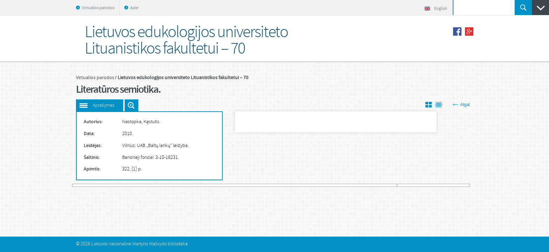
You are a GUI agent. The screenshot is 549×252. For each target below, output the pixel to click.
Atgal (461, 104)
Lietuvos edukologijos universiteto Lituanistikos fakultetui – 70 (183, 78)
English (436, 8)
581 (467, 185)
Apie (134, 8)
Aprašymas (103, 105)
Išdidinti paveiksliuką (131, 105)
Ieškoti (523, 7)
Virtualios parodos (98, 8)
